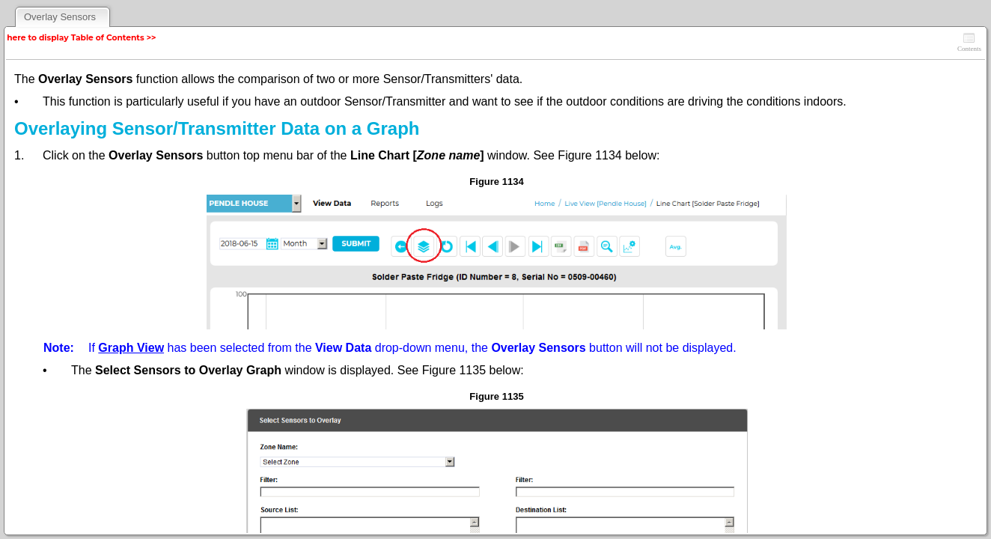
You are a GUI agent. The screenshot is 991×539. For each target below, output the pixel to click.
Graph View (131, 347)
